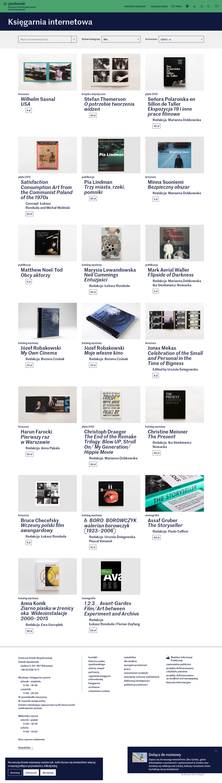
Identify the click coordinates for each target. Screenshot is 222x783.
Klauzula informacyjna (178, 684)
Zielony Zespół (96, 670)
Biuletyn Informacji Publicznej (179, 661)
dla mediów (130, 663)
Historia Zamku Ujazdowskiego (96, 664)
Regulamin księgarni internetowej (99, 679)
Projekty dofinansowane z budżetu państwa (179, 671)
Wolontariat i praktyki (136, 674)
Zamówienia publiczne (178, 666)
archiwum (94, 689)
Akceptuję (48, 772)
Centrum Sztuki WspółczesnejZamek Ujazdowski (22, 8)
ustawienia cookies (99, 693)
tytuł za (181, 39)
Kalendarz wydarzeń (133, 6)
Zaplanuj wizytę (157, 6)
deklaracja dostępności (137, 682)
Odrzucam (31, 772)
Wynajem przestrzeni (135, 667)
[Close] (215, 751)
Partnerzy (93, 674)
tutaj (54, 766)
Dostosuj (15, 772)
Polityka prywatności (136, 686)
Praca (127, 671)
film (121, 39)
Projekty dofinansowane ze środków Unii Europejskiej (182, 679)
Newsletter (130, 659)
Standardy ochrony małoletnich (141, 678)
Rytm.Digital (198, 776)
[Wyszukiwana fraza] (44, 39)
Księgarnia (94, 685)
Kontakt (92, 659)
